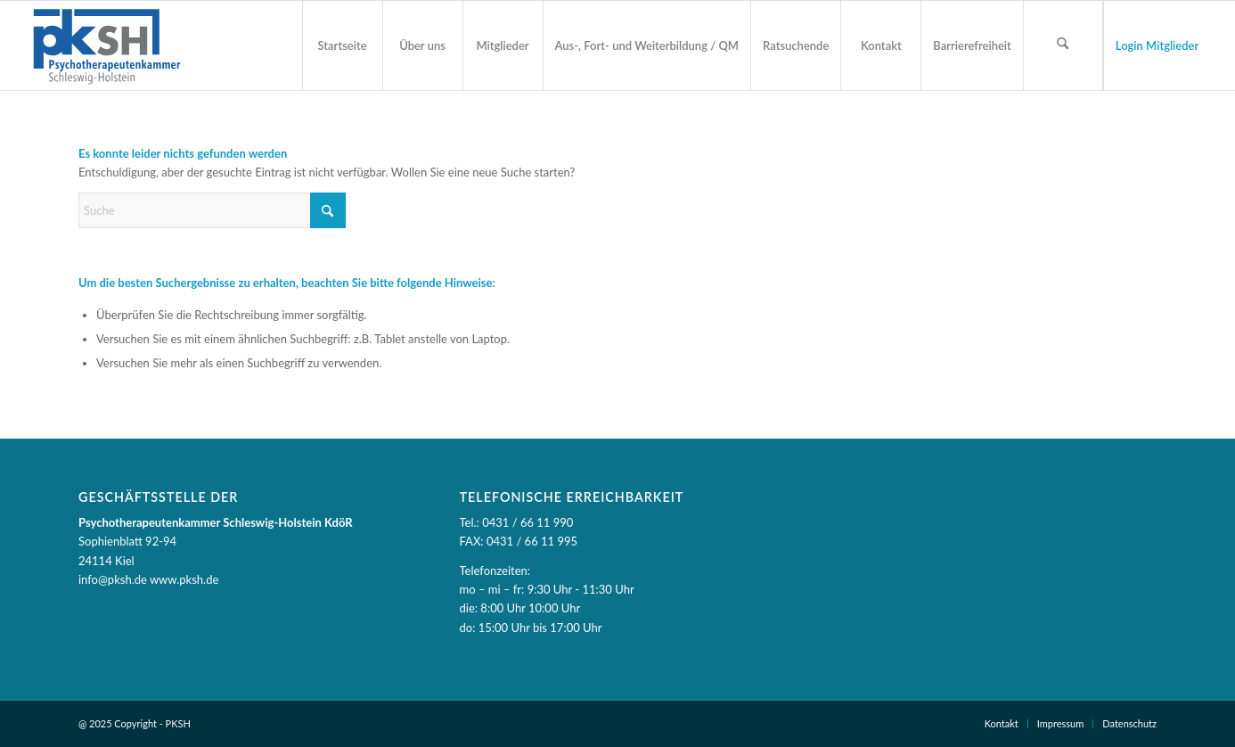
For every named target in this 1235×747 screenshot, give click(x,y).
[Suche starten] (328, 210)
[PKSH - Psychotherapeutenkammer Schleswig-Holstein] (106, 45)
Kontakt (1001, 723)
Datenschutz (1129, 723)
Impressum (1060, 723)
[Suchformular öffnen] (1063, 45)
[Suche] (212, 210)
